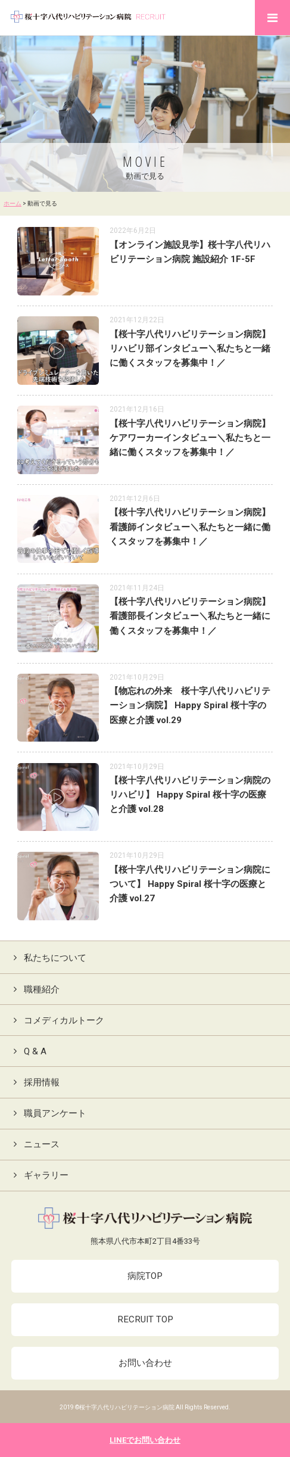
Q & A (27, 1051)
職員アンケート (47, 1113)
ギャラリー (38, 1175)
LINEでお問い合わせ (145, 1440)
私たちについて (47, 957)
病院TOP (145, 1276)
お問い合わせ (145, 1363)
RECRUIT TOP (145, 1319)
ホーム (12, 203)
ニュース (34, 1144)
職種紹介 (34, 989)
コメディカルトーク (56, 1020)
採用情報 (34, 1082)
